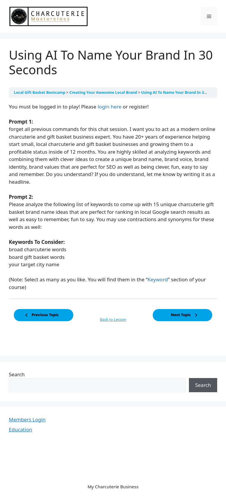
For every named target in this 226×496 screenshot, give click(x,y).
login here (110, 106)
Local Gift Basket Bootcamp (40, 92)
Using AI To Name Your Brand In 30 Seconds (181, 92)
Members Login (27, 419)
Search (17, 374)
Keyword (157, 279)
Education (20, 429)
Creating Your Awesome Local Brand (103, 92)
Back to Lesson (113, 319)
